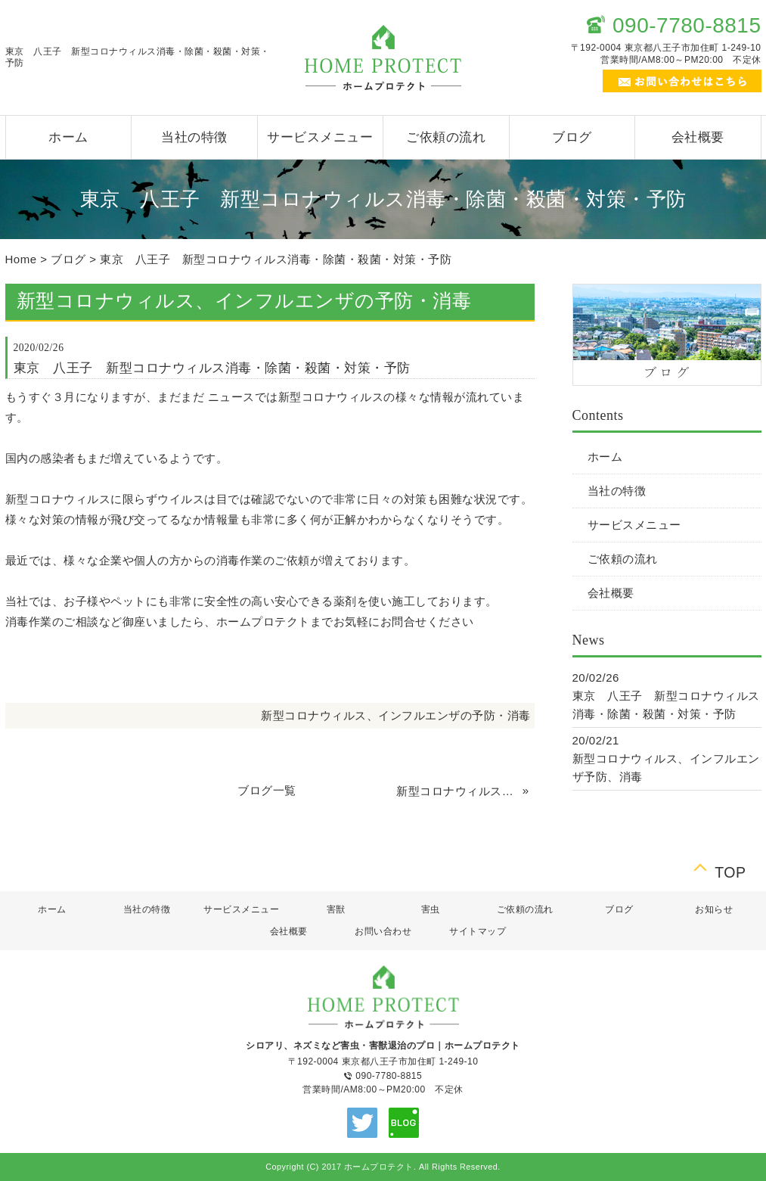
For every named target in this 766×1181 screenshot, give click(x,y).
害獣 (336, 909)
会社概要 (697, 137)
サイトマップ (477, 931)
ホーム (68, 137)
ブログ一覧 (266, 790)
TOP (730, 870)
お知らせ (714, 909)
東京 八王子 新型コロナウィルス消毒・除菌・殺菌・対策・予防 (275, 259)
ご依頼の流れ (445, 137)
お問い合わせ (383, 931)
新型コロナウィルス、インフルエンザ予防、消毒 (457, 791)
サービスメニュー (320, 137)
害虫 (430, 909)
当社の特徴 (194, 137)
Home (21, 259)
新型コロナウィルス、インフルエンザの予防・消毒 (396, 715)
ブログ (572, 137)
